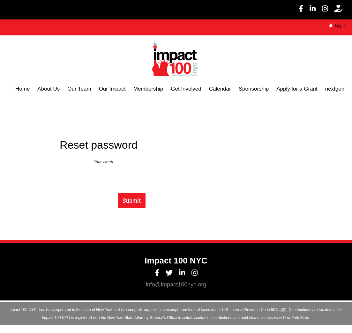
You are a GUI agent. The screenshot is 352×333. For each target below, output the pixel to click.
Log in (340, 25)
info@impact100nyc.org (176, 284)
